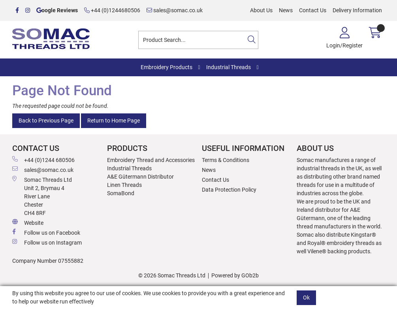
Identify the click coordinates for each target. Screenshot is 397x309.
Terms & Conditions (225, 160)
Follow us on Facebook (46, 232)
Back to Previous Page (46, 120)
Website (27, 222)
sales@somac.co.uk (175, 10)
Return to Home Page (113, 120)
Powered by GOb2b (235, 275)
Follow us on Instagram (47, 242)
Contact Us (312, 10)
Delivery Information (357, 10)
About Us (261, 10)
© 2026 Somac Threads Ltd (171, 275)
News (286, 10)
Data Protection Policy (229, 190)
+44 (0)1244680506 (112, 10)
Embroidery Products (166, 67)
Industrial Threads (228, 67)
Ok (306, 297)
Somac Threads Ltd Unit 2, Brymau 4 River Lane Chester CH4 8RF (42, 196)
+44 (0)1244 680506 (43, 159)
